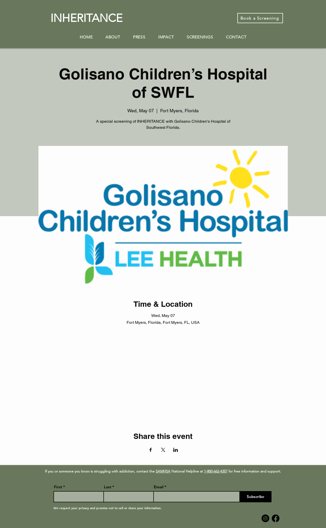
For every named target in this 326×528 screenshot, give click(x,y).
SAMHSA (163, 471)
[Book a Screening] (260, 18)
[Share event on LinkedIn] (175, 450)
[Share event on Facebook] (150, 450)
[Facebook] (275, 518)
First (58, 487)
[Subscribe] (255, 496)
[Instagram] (265, 518)
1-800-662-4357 (215, 471)
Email (159, 487)
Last (107, 487)
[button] (113, 37)
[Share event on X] (163, 450)
